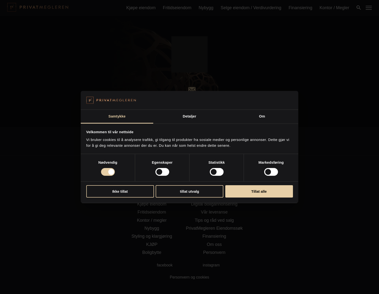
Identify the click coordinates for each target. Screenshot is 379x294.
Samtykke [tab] (117, 116)
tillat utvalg (189, 191)
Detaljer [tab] (189, 116)
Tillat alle (259, 191)
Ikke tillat (120, 191)
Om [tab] (262, 116)
